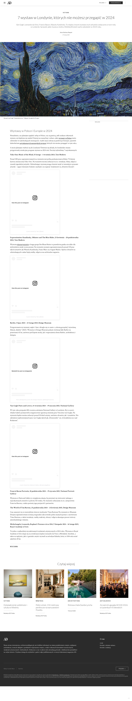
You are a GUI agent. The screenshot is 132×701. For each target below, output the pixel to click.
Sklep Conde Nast (9, 668)
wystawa (14, 546)
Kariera (20, 668)
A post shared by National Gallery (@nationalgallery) (35, 485)
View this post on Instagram (20, 203)
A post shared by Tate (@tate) (35, 231)
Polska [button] (102, 2)
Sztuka (7, 601)
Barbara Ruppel (67, 32)
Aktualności (105, 601)
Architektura (74, 601)
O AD (101, 643)
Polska (122, 668)
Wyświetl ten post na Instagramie (22, 371)
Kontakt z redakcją (105, 647)
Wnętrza (39, 601)
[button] (129, 698)
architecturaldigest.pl (27, 645)
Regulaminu (56, 674)
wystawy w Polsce (65, 138)
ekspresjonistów (23, 244)
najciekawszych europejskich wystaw (33, 143)
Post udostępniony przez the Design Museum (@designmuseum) (35, 399)
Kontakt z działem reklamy (107, 645)
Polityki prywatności (64, 674)
